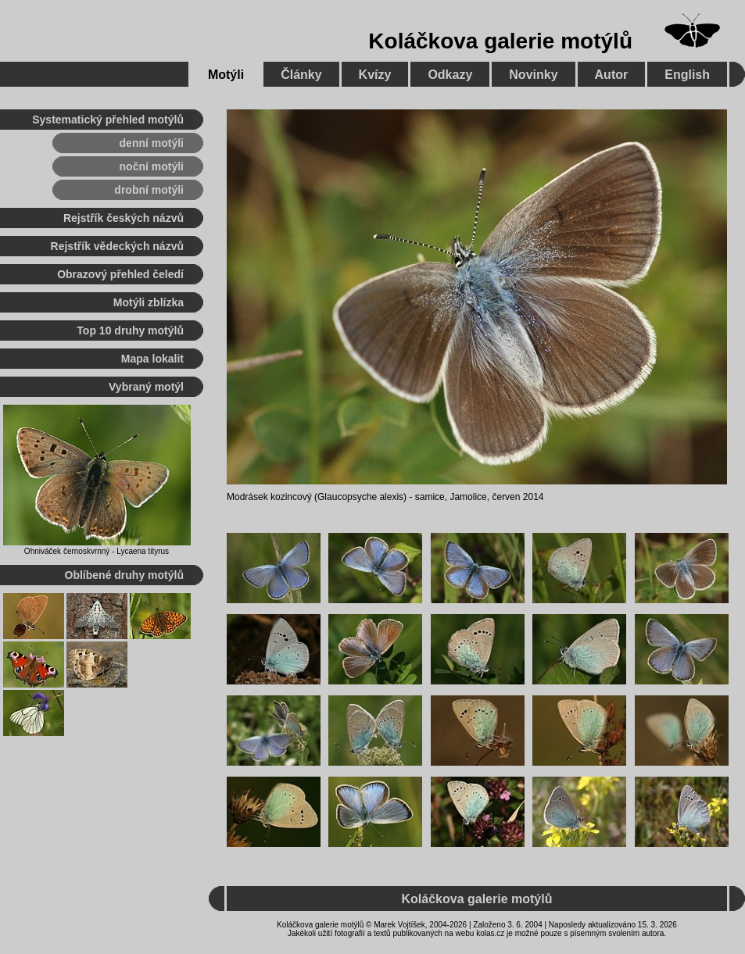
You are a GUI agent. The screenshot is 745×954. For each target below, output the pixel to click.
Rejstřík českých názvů (123, 218)
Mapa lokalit (152, 358)
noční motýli (152, 166)
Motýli (226, 74)
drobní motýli (149, 190)
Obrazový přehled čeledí (120, 274)
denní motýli (152, 143)
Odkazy (450, 74)
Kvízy (375, 74)
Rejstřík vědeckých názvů (117, 246)
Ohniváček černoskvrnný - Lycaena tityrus (96, 551)
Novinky (533, 74)
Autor (612, 74)
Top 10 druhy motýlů (130, 330)
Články (301, 74)
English (687, 74)
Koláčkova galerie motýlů (500, 41)
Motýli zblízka (148, 302)
